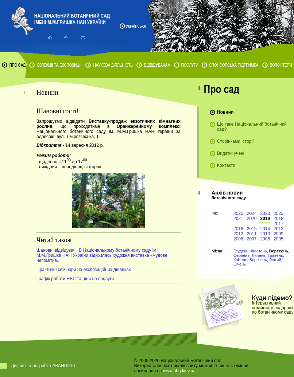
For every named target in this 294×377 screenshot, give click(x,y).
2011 (252, 233)
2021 (238, 218)
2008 (238, 238)
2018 (278, 218)
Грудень (240, 251)
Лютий (275, 260)
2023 (265, 213)
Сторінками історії (235, 141)
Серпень (241, 255)
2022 (278, 213)
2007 (252, 238)
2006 (265, 238)
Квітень (240, 260)
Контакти (226, 165)
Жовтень (259, 251)
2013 (278, 228)
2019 (265, 218)
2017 (278, 223)
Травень (275, 255)
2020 (252, 218)
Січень (239, 264)
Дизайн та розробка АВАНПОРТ (43, 365)
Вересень (278, 251)
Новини (225, 112)
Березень (258, 260)
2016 (238, 228)
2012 (238, 233)
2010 (265, 233)
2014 (265, 228)
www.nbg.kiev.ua (179, 370)
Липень (258, 255)
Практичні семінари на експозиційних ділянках (83, 269)
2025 (238, 213)
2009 (278, 233)
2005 (278, 238)
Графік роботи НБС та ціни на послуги (75, 278)
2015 (252, 228)
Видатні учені (230, 153)
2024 (252, 213)
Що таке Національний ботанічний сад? (252, 127)
